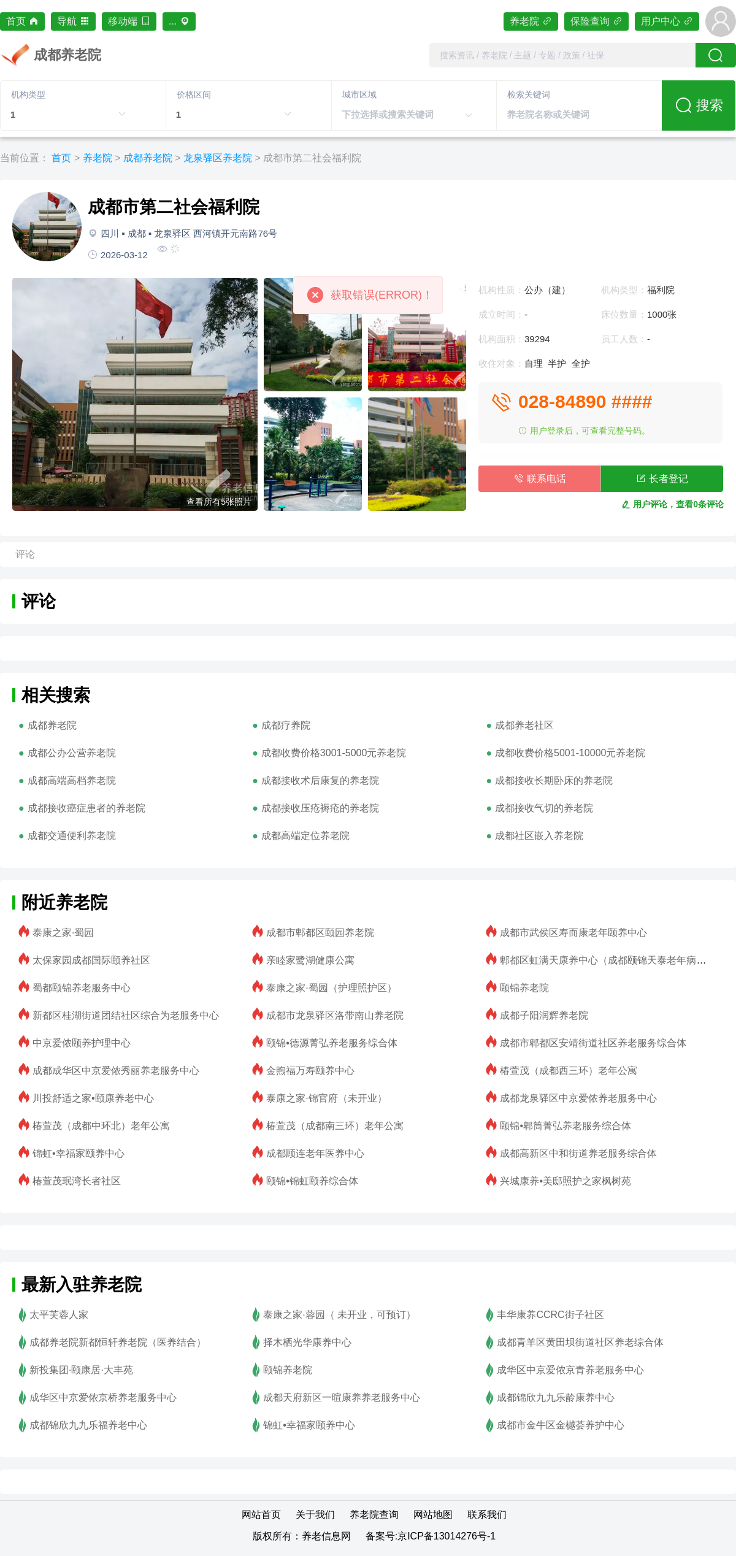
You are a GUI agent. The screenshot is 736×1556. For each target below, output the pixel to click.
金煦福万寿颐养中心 (310, 1070)
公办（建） (547, 290)
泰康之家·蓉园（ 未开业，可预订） (339, 1314)
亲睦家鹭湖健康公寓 (310, 960)
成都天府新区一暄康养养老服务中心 (341, 1397)
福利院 (661, 290)
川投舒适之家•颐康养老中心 (93, 1098)
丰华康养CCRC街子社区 (550, 1314)
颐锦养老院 (524, 988)
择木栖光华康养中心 (307, 1342)
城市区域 (359, 94)
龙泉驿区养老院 (217, 158)
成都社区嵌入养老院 (539, 835)
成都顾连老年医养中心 (315, 1153)
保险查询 (596, 21)
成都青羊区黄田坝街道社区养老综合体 (580, 1342)
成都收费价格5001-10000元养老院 (570, 753)
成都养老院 (147, 158)
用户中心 (667, 21)
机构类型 (28, 94)
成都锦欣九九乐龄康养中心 (556, 1397)
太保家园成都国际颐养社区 (91, 960)
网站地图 (433, 1514)
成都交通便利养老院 (72, 835)
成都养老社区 (524, 725)
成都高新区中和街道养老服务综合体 (578, 1153)
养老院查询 (374, 1514)
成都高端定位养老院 (305, 835)
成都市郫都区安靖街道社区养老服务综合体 (593, 1043)
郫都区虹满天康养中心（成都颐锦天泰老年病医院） (613, 960)
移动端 (129, 21)
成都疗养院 (285, 725)
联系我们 (487, 1514)
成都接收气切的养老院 (544, 808)
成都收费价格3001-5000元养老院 (334, 753)
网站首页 (261, 1514)
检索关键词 (528, 94)
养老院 (531, 21)
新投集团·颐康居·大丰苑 (81, 1370)
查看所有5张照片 (218, 502)
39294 (537, 339)
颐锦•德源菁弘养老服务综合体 (331, 1043)
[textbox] (562, 55)
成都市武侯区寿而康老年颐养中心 (573, 932)
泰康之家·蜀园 (63, 932)
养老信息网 (326, 1536)
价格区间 (194, 94)
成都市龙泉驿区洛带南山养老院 (335, 1015)
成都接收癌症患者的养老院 (86, 808)
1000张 (662, 314)
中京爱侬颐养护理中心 (82, 1043)
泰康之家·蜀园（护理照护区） (331, 988)
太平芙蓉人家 (58, 1314)
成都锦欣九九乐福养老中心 (88, 1425)
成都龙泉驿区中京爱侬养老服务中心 (578, 1098)
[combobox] (562, 55)
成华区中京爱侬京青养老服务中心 (570, 1370)
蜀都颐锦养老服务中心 (82, 988)
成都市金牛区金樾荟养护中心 (560, 1425)
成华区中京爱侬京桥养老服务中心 (103, 1397)
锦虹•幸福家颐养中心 (79, 1153)
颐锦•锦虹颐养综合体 (312, 1181)
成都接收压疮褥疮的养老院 (320, 808)
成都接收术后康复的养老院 (320, 780)
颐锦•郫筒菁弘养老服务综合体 (565, 1126)
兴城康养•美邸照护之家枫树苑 (565, 1181)
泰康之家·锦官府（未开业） (326, 1098)
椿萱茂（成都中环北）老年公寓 (101, 1126)
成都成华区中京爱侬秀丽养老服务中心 (116, 1070)
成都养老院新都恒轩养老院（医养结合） (117, 1342)
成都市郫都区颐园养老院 (320, 932)
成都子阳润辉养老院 (544, 1015)
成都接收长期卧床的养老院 (554, 780)
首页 (22, 21)
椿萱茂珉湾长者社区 (77, 1181)
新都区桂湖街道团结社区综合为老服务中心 (126, 1015)
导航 (73, 21)
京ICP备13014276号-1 (446, 1536)
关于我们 (315, 1514)
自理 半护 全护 (562, 363)
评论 (25, 554)
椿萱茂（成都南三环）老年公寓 (335, 1126)
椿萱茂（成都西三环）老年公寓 (568, 1070)
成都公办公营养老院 (72, 753)
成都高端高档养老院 (72, 780)
